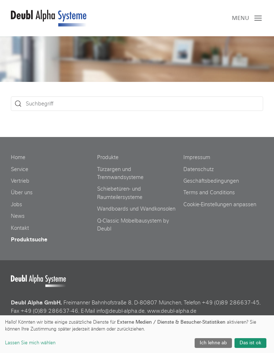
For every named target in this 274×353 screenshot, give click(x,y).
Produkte (108, 157)
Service (19, 169)
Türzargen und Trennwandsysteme (120, 173)
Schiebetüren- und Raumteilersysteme (119, 193)
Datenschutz (198, 169)
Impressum (196, 157)
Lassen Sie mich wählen (30, 343)
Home (18, 157)
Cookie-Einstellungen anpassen (219, 204)
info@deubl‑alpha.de (120, 311)
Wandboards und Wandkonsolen (136, 208)
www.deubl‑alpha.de (171, 311)
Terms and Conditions (209, 192)
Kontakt (20, 228)
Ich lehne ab (213, 343)
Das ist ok (250, 343)
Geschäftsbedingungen (211, 181)
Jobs (16, 204)
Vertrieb (20, 181)
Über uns (22, 192)
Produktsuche (29, 239)
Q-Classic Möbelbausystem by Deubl (133, 224)
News (18, 216)
